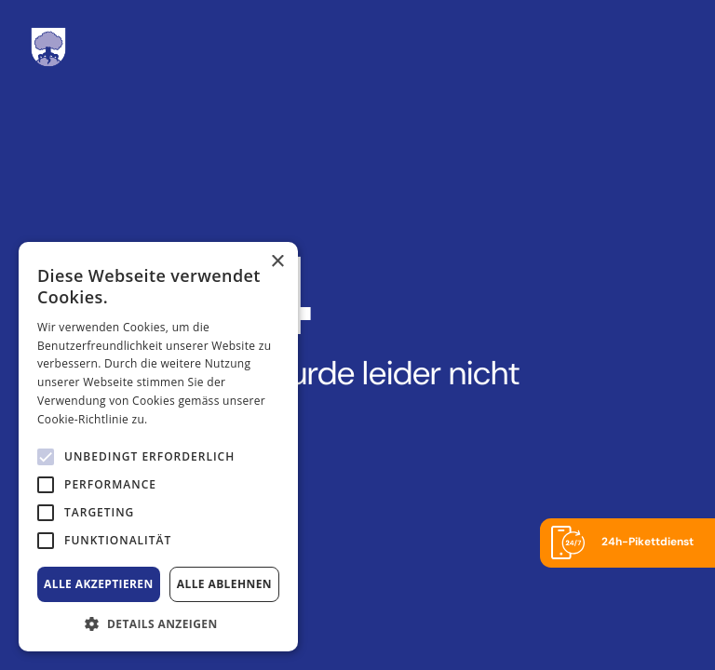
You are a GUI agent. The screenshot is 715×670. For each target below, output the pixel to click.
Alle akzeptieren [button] (99, 584)
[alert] (131, 616)
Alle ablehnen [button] (224, 584)
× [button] (277, 262)
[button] (158, 623)
